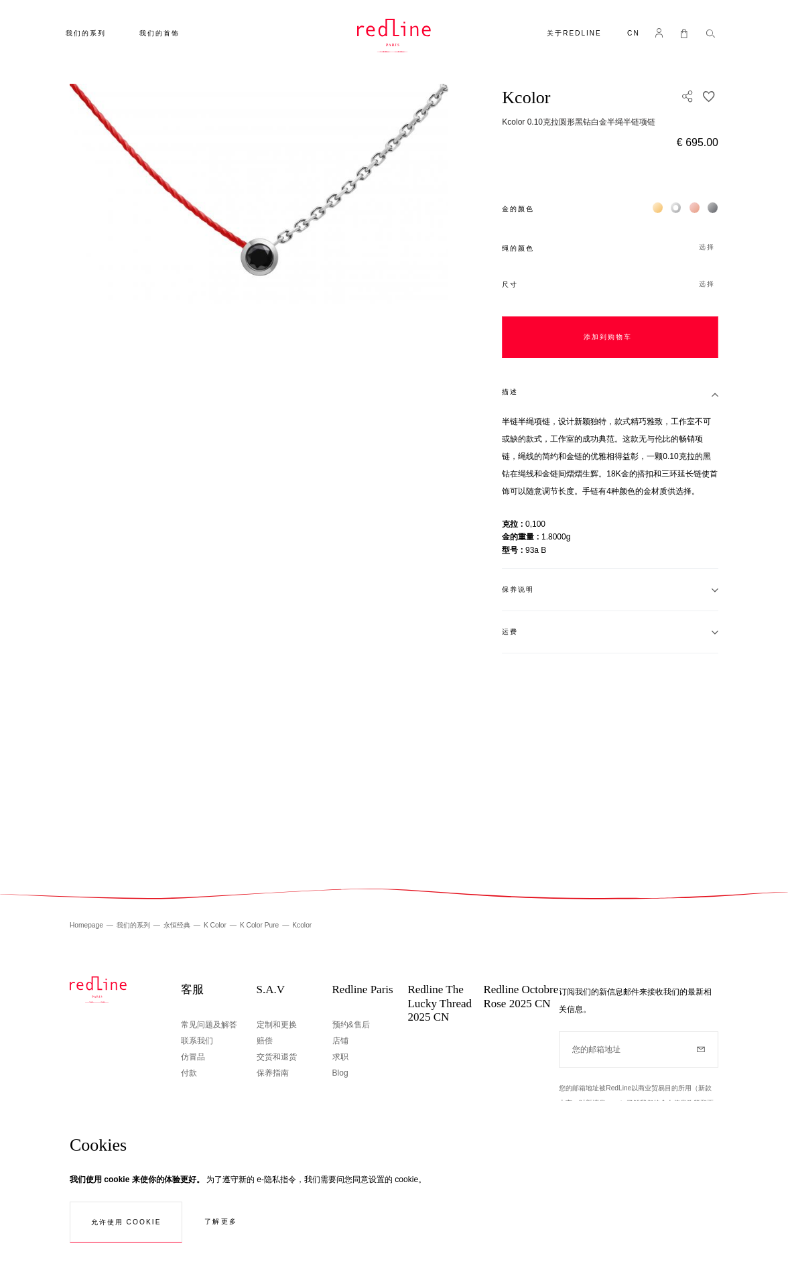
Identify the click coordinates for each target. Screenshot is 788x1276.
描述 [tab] (510, 391)
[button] (633, 34)
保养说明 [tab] (518, 589)
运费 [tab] (510, 631)
